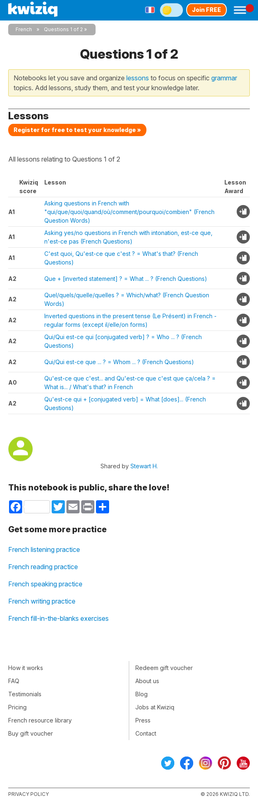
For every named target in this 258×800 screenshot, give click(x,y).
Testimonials (24, 694)
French (24, 29)
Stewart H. (144, 466)
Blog (141, 694)
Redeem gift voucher (164, 667)
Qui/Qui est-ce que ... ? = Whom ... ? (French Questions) (119, 361)
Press (143, 720)
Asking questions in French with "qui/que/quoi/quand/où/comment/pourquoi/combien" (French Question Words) (129, 212)
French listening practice (44, 549)
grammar (224, 78)
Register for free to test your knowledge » (77, 129)
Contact (145, 733)
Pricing (17, 707)
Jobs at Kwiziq (154, 707)
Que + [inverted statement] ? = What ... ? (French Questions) (125, 278)
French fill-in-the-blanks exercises (58, 618)
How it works (25, 667)
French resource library (40, 720)
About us (147, 680)
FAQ (13, 680)
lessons (137, 78)
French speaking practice (45, 584)
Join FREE (206, 9)
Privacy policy (28, 794)
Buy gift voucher (30, 733)
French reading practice (43, 567)
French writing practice (41, 601)
